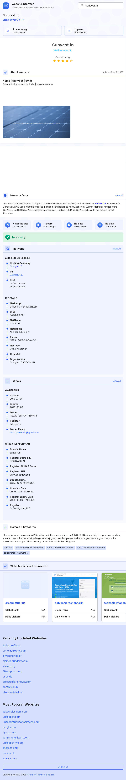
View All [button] (119, 195)
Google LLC (16, 266)
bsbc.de (7, 676)
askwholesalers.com (15, 711)
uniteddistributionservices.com (21, 722)
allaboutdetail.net (13, 692)
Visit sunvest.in (13, 19)
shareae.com (10, 748)
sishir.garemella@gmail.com (24, 432)
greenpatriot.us (15, 603)
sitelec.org (9, 666)
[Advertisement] (63, 96)
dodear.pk (9, 753)
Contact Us (63, 767)
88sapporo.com (12, 671)
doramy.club (10, 687)
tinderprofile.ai (11, 645)
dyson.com (9, 732)
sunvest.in (100, 203)
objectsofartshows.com (17, 681)
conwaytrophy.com (14, 650)
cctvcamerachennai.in (69, 603)
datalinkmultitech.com (16, 737)
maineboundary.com (15, 661)
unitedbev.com (11, 716)
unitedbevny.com (13, 742)
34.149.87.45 (16, 274)
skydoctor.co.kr (12, 655)
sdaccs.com (10, 758)
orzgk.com (9, 727)
